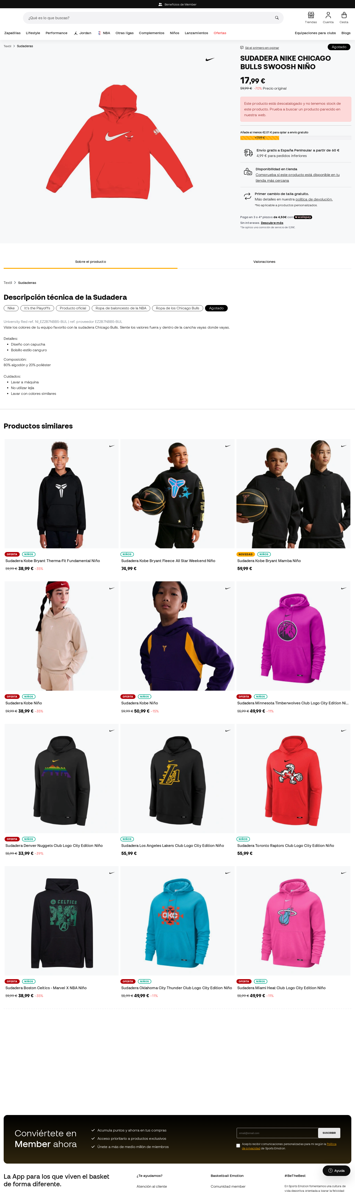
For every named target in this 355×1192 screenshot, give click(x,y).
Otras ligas (125, 33)
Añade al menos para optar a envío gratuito (274, 132)
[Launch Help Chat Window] (336, 1170)
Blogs (346, 33)
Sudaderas (25, 46)
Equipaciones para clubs (315, 33)
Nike (11, 308)
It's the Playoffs (37, 308)
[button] (295, 174)
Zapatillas (12, 33)
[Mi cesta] (344, 18)
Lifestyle (33, 33)
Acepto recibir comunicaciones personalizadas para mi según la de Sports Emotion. (289, 1146)
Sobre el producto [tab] (90, 261)
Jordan (82, 33)
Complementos (151, 33)
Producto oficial (73, 308)
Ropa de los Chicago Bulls (177, 308)
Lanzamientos (196, 33)
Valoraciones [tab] (264, 261)
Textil (7, 46)
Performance (57, 33)
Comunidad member (228, 1186)
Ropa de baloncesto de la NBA (121, 308)
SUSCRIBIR (329, 1133)
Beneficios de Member (177, 4)
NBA (104, 33)
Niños (174, 33)
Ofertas (220, 33)
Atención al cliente (152, 1186)
